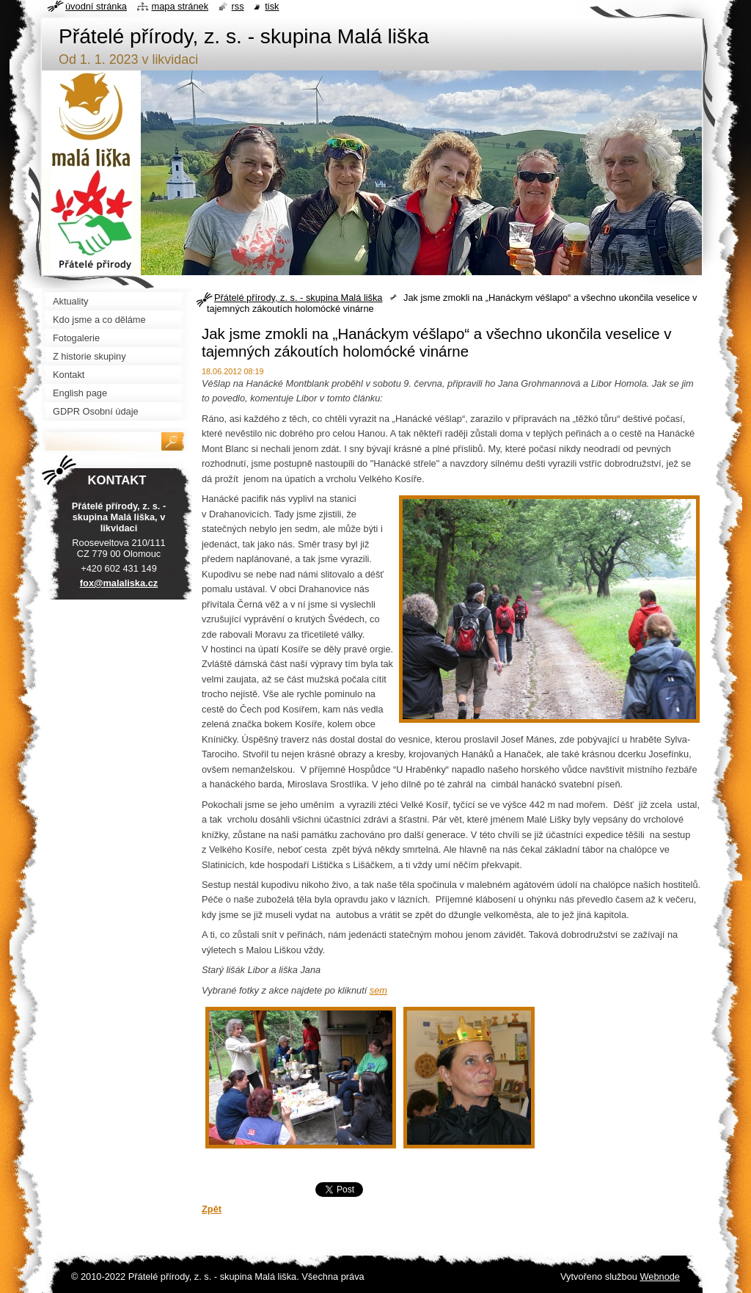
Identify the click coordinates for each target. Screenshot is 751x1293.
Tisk (272, 6)
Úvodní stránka (96, 6)
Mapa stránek (180, 6)
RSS (238, 6)
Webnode (660, 1276)
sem (378, 990)
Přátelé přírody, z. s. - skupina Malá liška (298, 297)
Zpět (211, 1208)
